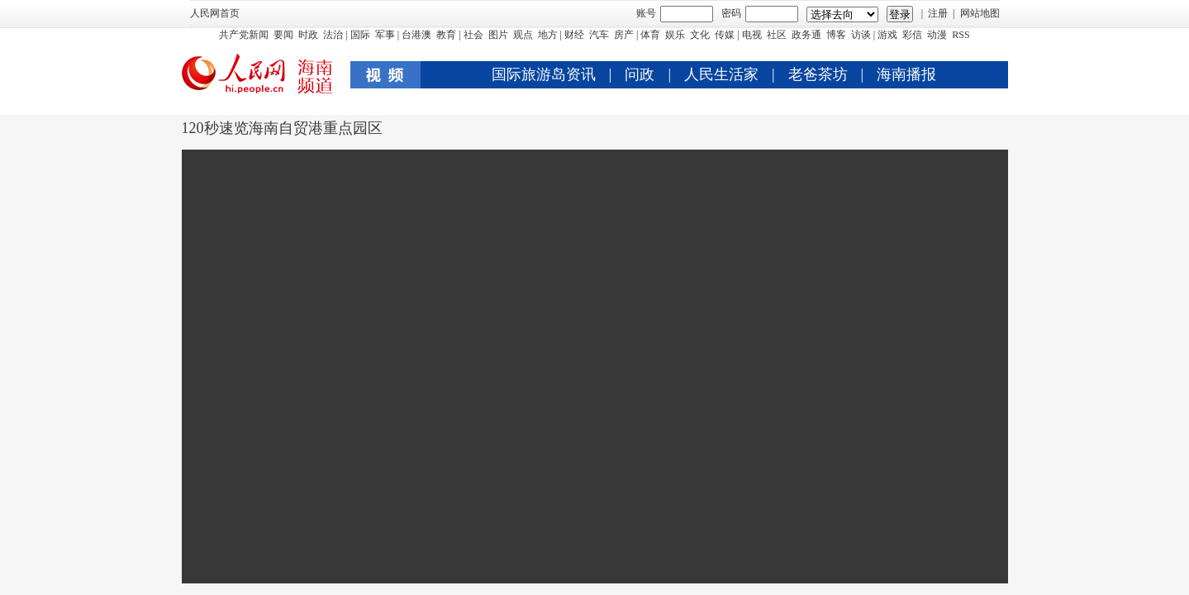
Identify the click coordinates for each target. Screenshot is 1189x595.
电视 (752, 34)
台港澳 (416, 34)
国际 (360, 34)
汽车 (599, 34)
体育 (650, 34)
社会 (473, 34)
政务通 (806, 34)
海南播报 (906, 74)
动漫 (937, 34)
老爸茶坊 (818, 74)
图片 (498, 34)
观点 (523, 34)
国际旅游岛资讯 (544, 74)
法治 (333, 34)
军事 (385, 34)
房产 (624, 34)
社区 (777, 34)
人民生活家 (721, 74)
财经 (574, 34)
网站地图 (980, 13)
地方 (548, 34)
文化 (700, 34)
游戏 (887, 34)
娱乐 (675, 34)
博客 (836, 34)
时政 (308, 34)
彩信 (912, 34)
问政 (639, 74)
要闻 (283, 34)
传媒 (725, 34)
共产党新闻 (244, 34)
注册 (938, 13)
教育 (446, 34)
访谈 (861, 34)
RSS (960, 34)
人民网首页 (215, 13)
